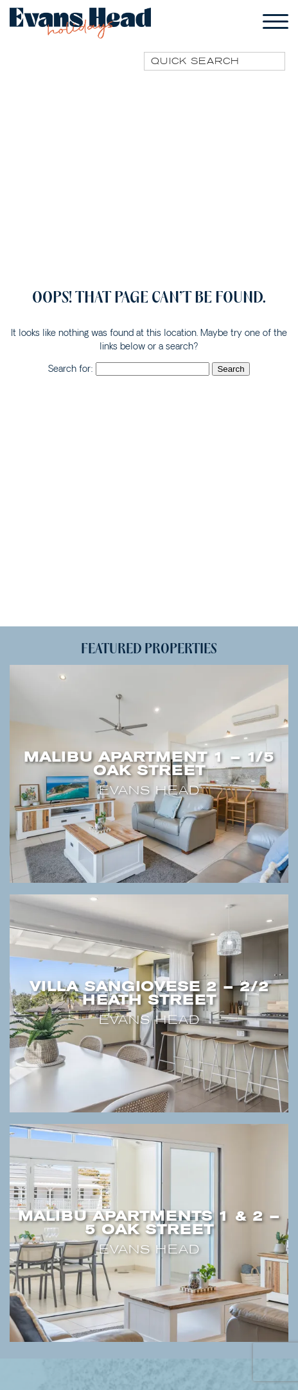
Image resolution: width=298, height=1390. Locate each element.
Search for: (70, 369)
